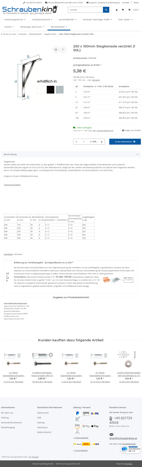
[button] (117, 9)
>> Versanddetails (80, 450)
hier (86, 286)
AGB (39, 417)
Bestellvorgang (8, 427)
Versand (96, 80)
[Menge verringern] (76, 141)
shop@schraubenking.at (109, 2)
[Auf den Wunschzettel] (63, 50)
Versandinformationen (11, 422)
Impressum (42, 427)
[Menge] (83, 141)
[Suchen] (85, 10)
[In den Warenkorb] (3, 42)
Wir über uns (7, 412)
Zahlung (5, 417)
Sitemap (41, 422)
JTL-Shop (128, 464)
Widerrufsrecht (44, 432)
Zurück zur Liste (9, 34)
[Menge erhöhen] (102, 141)
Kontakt (125, 2)
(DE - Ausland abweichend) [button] (103, 130)
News (136, 2)
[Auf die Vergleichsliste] (56, 50)
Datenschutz (43, 412)
